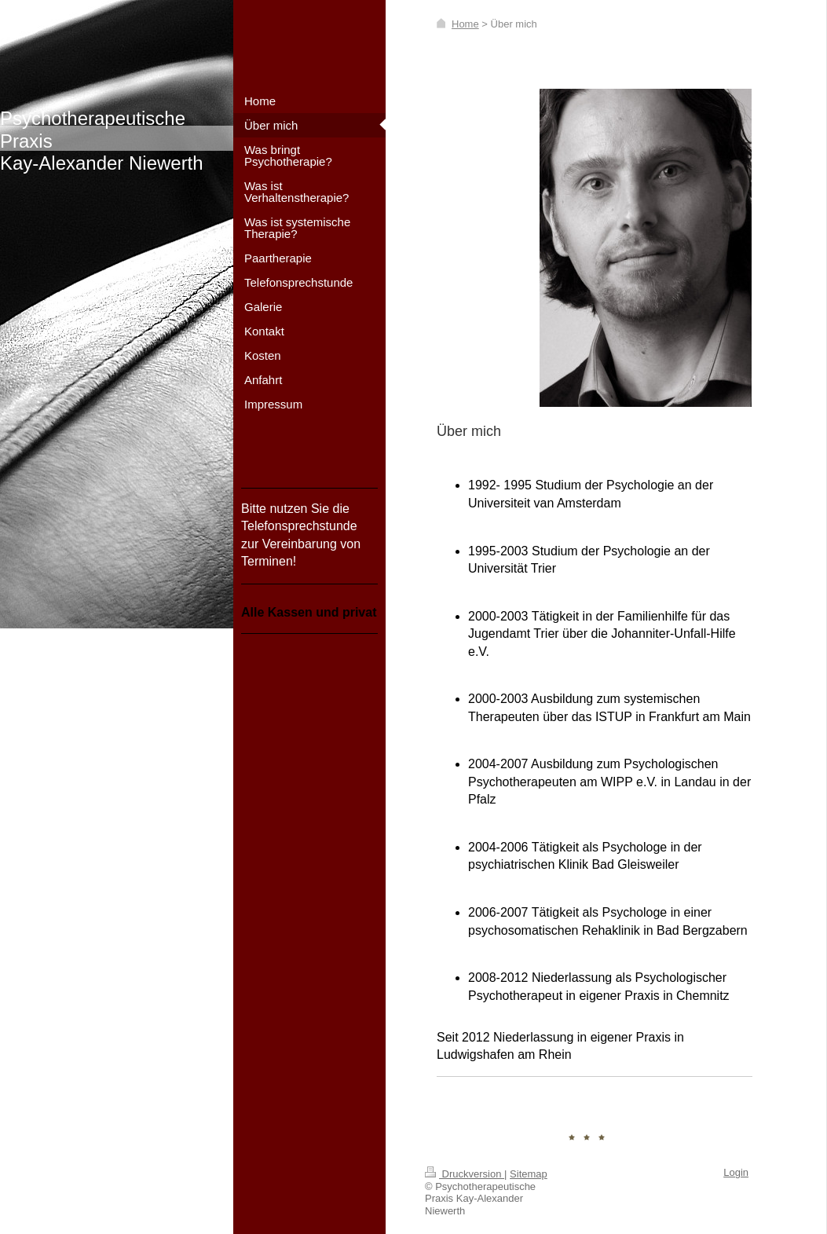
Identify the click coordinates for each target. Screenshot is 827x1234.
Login (735, 1172)
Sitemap (528, 1174)
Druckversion (464, 1174)
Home (465, 24)
